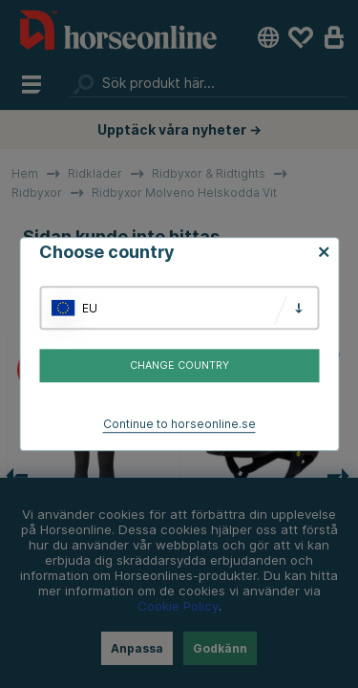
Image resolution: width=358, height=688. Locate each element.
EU (89, 308)
